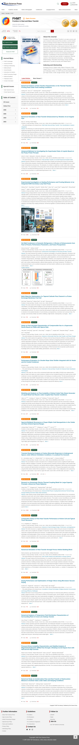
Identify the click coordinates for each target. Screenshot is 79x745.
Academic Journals (13, 9)
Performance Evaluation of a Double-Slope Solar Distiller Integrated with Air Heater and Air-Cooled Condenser (48, 361)
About (76, 9)
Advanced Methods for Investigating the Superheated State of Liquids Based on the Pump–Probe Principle (47, 152)
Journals (7, 13)
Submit (65, 3)
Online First (6, 106)
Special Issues (8, 86)
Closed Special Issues (9, 92)
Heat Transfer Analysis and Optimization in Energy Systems (56, 556)
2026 (4, 110)
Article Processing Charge (10, 74)
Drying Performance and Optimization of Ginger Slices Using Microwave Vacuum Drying (48, 581)
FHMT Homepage (8, 61)
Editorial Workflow (8, 76)
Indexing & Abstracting (9, 65)
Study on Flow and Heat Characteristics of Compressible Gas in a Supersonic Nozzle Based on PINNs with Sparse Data (46, 326)
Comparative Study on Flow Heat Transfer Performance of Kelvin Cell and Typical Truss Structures (48, 519)
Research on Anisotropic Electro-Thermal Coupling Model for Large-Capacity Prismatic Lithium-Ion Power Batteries (46, 483)
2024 (4, 117)
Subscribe (52, 719)
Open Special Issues (9, 89)
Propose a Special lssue (10, 47)
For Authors (30, 719)
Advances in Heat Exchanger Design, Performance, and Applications (58, 527)
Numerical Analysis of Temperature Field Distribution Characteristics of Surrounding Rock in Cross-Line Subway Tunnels (44, 616)
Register (73, 4)
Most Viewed (37, 78)
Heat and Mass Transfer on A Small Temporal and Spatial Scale (57, 159)
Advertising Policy (6, 728)
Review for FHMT (10, 51)
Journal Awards (7, 70)
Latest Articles (26, 78)
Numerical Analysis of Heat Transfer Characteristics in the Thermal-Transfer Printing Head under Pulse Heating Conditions (46, 86)
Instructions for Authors (9, 72)
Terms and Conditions (7, 724)
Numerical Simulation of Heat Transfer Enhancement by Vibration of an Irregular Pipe (47, 117)
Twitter (51, 717)
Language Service (50, 9)
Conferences (39, 9)
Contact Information (8, 80)
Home (3, 9)
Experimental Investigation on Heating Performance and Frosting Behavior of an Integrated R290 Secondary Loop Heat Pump (47, 183)
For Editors (29, 714)
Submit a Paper (8, 42)
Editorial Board (7, 67)
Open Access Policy (7, 717)
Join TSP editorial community (57, 724)
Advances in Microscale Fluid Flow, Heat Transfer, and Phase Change (58, 336)
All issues (6, 102)
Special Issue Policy (7, 721)
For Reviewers (30, 717)
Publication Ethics (8, 78)
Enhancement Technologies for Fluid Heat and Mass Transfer (56, 251)
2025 (4, 114)
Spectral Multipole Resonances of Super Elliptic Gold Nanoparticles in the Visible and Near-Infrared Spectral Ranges (48, 423)
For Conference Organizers (33, 721)
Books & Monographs (27, 9)
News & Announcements (65, 9)
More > (67, 105)
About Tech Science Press (8, 714)
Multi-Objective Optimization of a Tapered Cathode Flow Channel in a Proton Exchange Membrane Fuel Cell (46, 297)
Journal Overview (8, 63)
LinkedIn (52, 714)
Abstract (23, 94)
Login (72, 2)
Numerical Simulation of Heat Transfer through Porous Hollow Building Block (46, 549)
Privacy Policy (5, 726)
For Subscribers (31, 724)
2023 (4, 121)
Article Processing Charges (8, 719)
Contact (4, 731)
